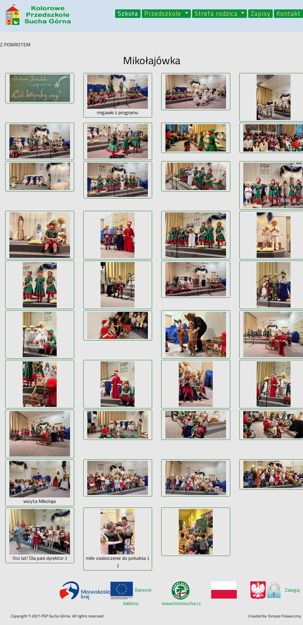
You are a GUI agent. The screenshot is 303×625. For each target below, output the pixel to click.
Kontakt (288, 13)
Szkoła (128, 13)
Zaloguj (282, 589)
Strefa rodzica (217, 13)
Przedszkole (163, 13)
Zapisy (260, 13)
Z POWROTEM (15, 44)
